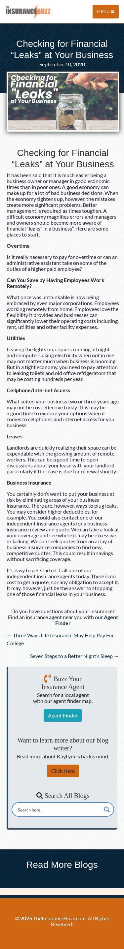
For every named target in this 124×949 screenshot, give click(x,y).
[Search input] (58, 809)
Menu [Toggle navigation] (105, 11)
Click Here (63, 771)
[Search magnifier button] (106, 809)
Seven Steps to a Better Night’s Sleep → (74, 656)
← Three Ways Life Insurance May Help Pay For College (60, 639)
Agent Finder (63, 715)
